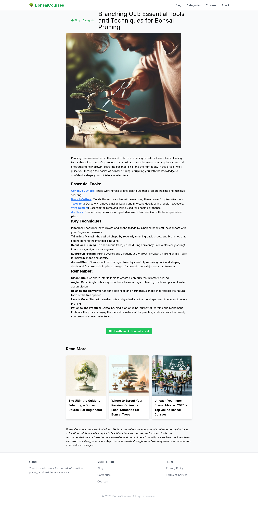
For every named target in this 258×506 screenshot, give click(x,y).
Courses (211, 5)
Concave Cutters (82, 190)
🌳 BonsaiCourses (46, 5)
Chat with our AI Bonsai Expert (129, 331)
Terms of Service (176, 475)
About (225, 5)
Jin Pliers (77, 212)
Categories (194, 5)
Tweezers (77, 203)
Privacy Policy (175, 468)
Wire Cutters (79, 207)
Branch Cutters (81, 199)
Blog (178, 5)
